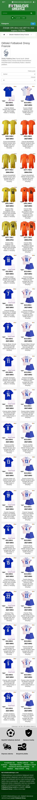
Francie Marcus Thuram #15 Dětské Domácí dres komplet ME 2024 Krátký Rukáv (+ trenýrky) (9, 582)
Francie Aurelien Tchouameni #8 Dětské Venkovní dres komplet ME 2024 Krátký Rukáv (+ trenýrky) (27, 448)
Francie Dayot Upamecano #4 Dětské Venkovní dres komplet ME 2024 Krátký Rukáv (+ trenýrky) (27, 549)
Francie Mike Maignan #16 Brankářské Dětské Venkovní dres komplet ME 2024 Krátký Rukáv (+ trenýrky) (28, 213)
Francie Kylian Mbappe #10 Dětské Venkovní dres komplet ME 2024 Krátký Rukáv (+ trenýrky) (28, 280)
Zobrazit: (33, 77)
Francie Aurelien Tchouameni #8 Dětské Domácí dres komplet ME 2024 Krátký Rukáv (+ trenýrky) (9, 448)
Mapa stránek (19, 768)
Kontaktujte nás (9, 763)
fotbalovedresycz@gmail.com (22, 2)
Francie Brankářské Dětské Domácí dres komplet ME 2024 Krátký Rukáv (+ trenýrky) (9, 145)
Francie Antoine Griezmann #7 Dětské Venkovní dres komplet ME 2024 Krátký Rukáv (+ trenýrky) (27, 314)
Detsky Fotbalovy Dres (8, 58)
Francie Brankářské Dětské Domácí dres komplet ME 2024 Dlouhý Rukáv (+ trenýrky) (9, 178)
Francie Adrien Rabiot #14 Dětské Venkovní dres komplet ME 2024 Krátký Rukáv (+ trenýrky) (27, 414)
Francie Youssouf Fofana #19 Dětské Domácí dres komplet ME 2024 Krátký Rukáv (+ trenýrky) (9, 515)
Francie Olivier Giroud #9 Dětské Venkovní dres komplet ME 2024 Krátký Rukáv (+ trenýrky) (27, 347)
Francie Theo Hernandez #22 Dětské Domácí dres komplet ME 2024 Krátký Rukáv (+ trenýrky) (9, 616)
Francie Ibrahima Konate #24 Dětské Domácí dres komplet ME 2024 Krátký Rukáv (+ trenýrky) (9, 717)
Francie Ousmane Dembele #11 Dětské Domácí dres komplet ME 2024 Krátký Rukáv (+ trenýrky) (9, 381)
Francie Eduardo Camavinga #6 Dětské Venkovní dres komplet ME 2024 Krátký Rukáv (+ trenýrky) (27, 650)
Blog (27, 768)
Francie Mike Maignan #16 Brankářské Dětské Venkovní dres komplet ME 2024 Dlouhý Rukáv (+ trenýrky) (28, 247)
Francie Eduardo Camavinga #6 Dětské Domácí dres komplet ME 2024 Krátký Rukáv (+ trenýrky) (9, 650)
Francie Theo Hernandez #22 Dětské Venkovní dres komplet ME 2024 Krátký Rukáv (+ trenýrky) (27, 616)
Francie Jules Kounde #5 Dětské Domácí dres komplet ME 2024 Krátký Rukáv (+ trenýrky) (9, 683)
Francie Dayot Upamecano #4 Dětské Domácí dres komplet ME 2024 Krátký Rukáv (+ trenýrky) (9, 549)
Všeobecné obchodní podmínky (19, 766)
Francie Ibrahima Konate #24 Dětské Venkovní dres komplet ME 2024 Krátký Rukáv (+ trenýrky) (28, 717)
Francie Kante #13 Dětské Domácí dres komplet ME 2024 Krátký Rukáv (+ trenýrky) (9, 481)
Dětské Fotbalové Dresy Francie (19, 34)
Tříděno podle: (32, 71)
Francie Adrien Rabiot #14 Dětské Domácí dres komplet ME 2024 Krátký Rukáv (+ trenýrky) (9, 414)
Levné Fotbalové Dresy (18, 798)
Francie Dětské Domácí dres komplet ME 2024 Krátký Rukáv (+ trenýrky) (9, 110)
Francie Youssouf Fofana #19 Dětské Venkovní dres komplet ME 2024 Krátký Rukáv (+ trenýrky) (28, 516)
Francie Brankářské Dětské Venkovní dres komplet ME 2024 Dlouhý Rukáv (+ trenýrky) (27, 178)
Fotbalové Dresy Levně (9, 787)
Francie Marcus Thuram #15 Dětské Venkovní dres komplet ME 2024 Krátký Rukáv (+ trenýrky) (28, 583)
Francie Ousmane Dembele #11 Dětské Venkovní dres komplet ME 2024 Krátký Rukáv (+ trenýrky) (27, 381)
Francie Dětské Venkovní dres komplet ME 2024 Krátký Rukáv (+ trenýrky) (27, 111)
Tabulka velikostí (22, 763)
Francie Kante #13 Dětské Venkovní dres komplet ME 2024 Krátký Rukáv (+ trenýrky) (27, 481)
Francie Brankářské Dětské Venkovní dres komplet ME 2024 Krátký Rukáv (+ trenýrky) (27, 145)
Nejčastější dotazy (15, 765)
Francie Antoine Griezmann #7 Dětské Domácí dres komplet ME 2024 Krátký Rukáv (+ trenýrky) (9, 313)
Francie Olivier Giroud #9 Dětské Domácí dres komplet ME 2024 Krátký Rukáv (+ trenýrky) (9, 347)
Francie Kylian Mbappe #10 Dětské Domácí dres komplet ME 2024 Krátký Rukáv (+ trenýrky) (9, 280)
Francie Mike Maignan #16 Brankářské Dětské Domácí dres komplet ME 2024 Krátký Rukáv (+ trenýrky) (9, 212)
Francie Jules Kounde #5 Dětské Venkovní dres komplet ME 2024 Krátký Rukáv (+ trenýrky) (27, 683)
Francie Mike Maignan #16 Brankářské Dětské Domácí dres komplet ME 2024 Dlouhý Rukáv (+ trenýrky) (9, 246)
